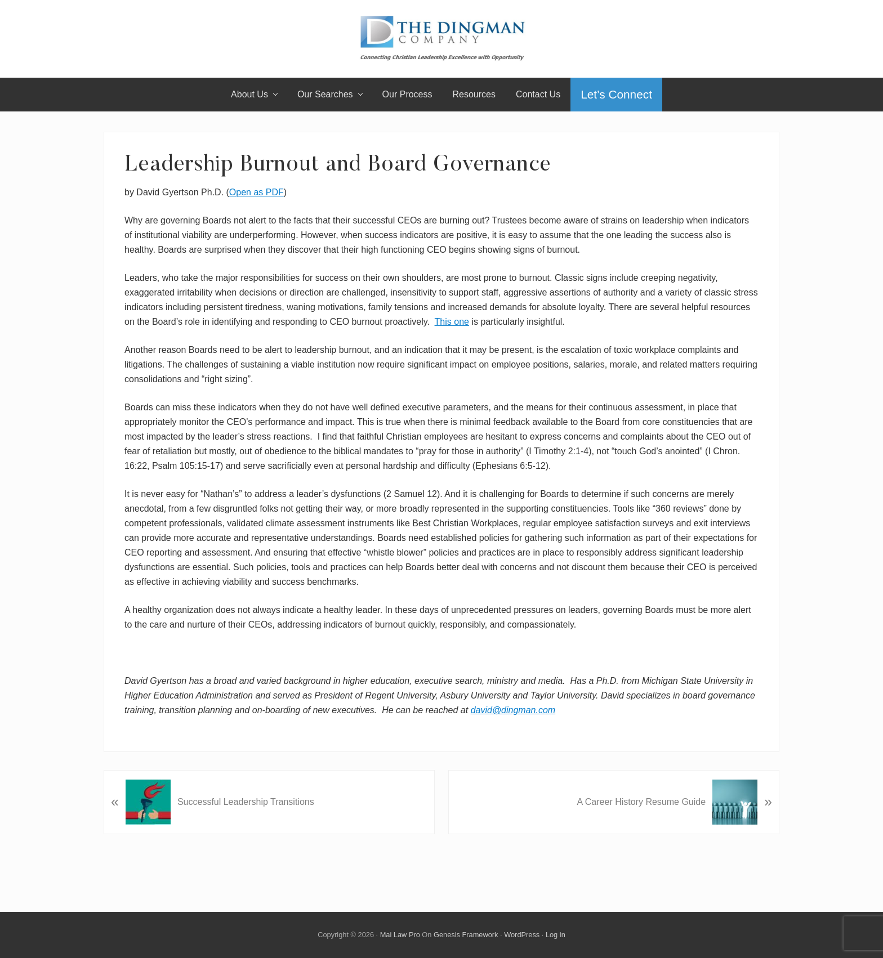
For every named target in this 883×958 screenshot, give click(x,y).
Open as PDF (256, 192)
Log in (555, 934)
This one (452, 321)
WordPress (521, 934)
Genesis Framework (466, 934)
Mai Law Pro (400, 934)
